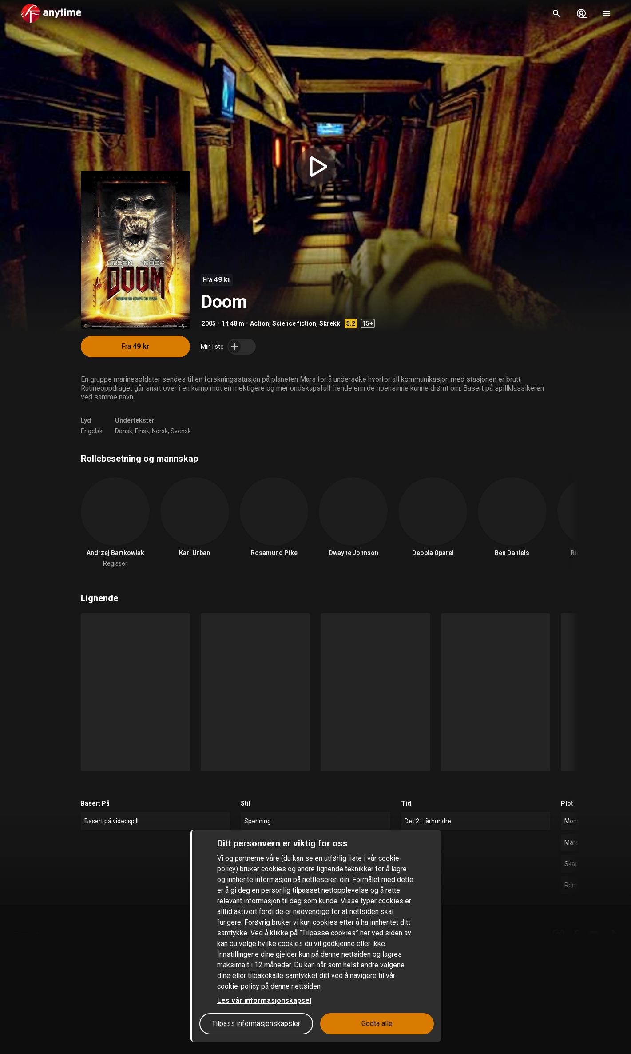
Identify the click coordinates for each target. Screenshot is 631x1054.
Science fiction (294, 323)
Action (259, 323)
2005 (209, 323)
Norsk (160, 431)
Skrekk (329, 323)
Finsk (142, 431)
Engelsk (92, 431)
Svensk (181, 431)
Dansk (123, 431)
